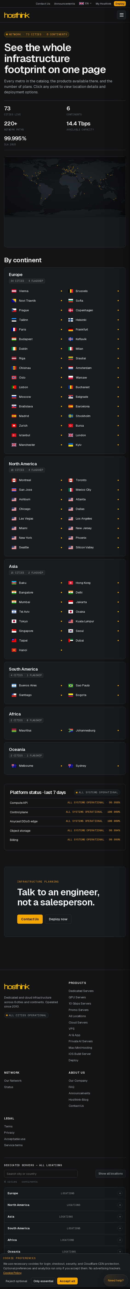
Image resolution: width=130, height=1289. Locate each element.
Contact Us (43, 3)
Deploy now (58, 919)
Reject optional (16, 1281)
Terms (8, 1126)
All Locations (77, 1016)
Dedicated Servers (81, 991)
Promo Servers (79, 1010)
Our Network (13, 1081)
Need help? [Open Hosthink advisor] (116, 1280)
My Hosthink (103, 3)
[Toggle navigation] (121, 15)
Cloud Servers (78, 1022)
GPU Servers (77, 997)
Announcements (64, 3)
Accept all (67, 1281)
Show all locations (111, 1173)
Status (8, 1087)
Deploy (120, 3)
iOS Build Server (80, 1054)
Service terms (13, 1145)
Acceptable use (14, 1139)
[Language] (85, 3)
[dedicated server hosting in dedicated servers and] (93, 583)
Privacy (9, 1133)
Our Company (78, 1081)
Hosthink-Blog (78, 1100)
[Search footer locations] (41, 1174)
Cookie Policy (12, 1273)
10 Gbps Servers (80, 1003)
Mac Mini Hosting (80, 1048)
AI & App (74, 1035)
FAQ (71, 1087)
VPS (72, 1029)
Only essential (43, 1281)
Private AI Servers (81, 1041)
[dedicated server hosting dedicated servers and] (36, 291)
